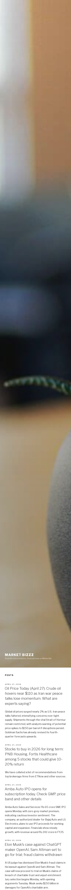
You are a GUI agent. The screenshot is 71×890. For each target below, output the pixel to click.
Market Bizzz (19, 655)
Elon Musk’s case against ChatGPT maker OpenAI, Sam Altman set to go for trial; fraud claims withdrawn (33, 849)
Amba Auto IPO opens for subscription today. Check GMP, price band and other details (35, 794)
